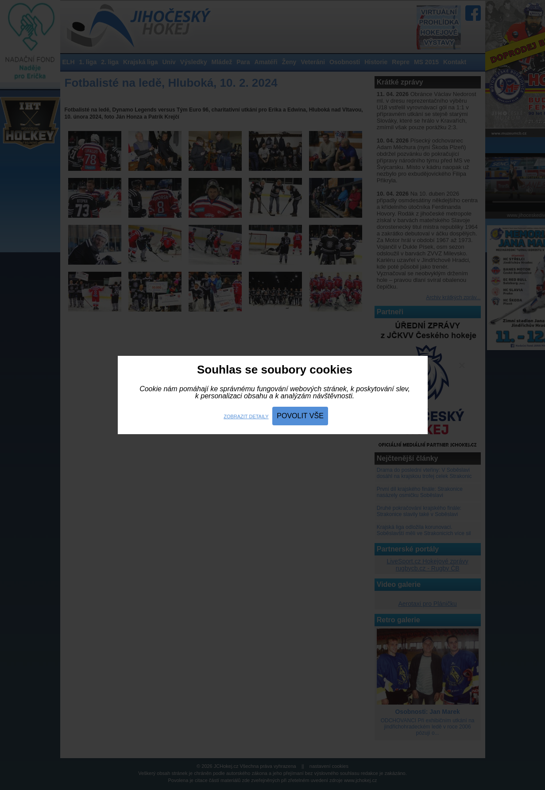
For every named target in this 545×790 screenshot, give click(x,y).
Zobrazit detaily (246, 416)
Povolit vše (300, 416)
